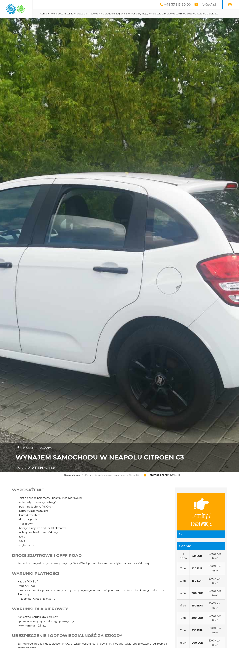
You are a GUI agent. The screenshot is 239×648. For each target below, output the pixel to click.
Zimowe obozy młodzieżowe (212, 13)
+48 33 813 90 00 (177, 4)
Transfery (168, 13)
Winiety (103, 13)
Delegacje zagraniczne (148, 13)
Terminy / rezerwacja (201, 521)
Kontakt (77, 13)
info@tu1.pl (207, 4)
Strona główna (72, 484)
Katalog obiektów (82, 22)
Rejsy (178, 13)
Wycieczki (188, 13)
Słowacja (114, 13)
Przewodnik (127, 13)
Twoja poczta (90, 13)
